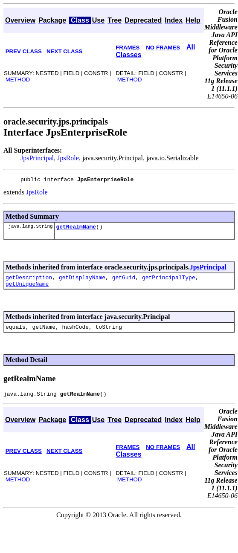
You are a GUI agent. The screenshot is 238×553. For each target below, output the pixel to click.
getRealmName (76, 229)
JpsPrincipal (37, 158)
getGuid (124, 281)
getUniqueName (27, 288)
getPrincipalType (168, 281)
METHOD (18, 79)
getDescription (29, 281)
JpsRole (68, 158)
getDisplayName (82, 281)
